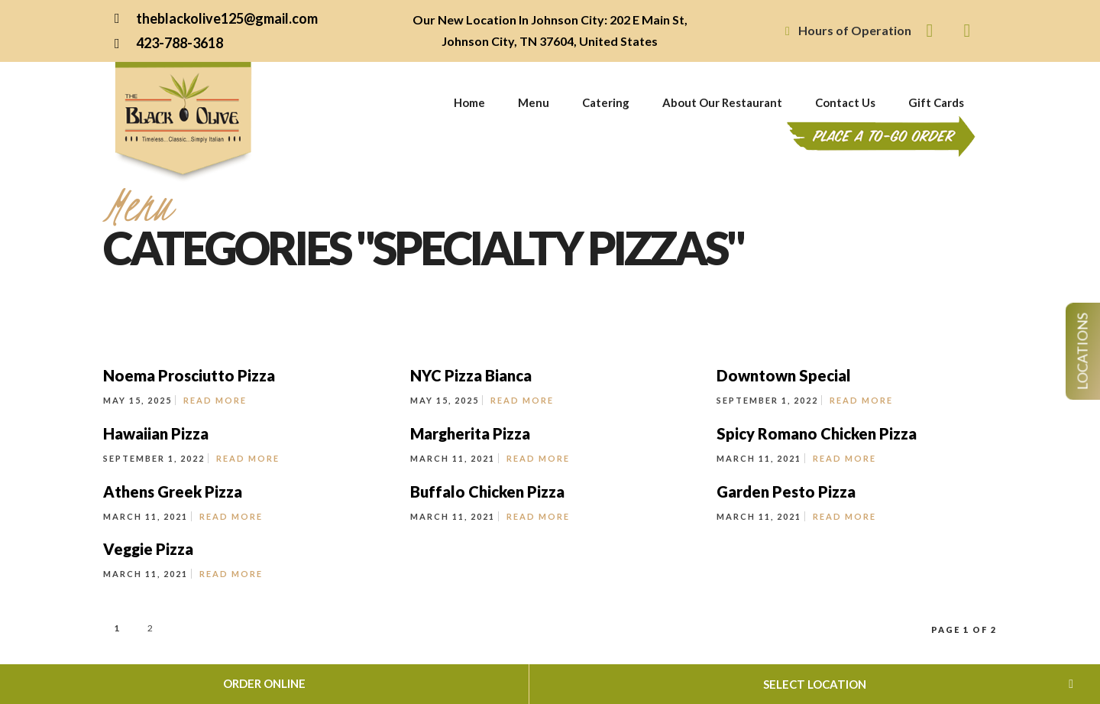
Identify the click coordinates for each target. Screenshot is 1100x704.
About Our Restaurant (722, 102)
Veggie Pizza (148, 549)
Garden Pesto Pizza (786, 491)
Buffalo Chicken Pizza (487, 491)
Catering (605, 102)
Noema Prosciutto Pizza (189, 375)
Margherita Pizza (470, 433)
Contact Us (845, 102)
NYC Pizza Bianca (471, 375)
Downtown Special (784, 375)
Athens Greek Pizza (172, 491)
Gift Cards (936, 102)
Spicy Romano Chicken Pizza (817, 433)
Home (469, 102)
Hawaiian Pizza (156, 433)
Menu (533, 102)
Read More (215, 400)
